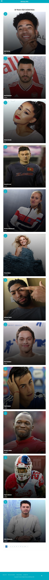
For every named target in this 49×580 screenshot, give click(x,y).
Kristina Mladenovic (9, 229)
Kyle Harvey (7, 51)
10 (25, 546)
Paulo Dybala (7, 406)
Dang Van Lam (7, 184)
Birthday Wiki (24, 1)
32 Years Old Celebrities (24, 9)
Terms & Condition (11, 574)
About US (4, 574)
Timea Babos (7, 273)
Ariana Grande (7, 140)
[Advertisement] (24, 560)
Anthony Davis (7, 317)
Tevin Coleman (8, 495)
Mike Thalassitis (8, 539)
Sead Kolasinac (8, 95)
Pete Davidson (7, 362)
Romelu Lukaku (8, 450)
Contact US (25, 574)
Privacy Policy (19, 574)
